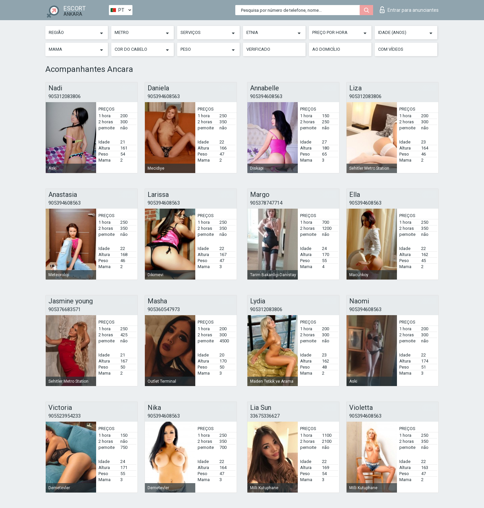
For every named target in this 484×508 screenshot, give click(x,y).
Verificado (258, 49)
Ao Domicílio (326, 49)
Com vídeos (390, 49)
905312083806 (64, 96)
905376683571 (64, 309)
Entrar (409, 9)
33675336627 (265, 416)
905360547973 (164, 309)
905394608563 (164, 96)
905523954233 (64, 416)
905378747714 (266, 203)
